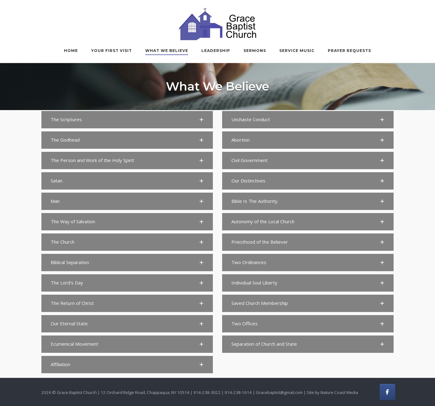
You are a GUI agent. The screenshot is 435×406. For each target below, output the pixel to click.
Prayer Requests (349, 50)
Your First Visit (111, 50)
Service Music (297, 50)
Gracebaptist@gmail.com (279, 392)
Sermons (254, 50)
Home (71, 50)
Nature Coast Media (339, 392)
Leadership (215, 50)
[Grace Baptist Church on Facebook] (387, 392)
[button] (127, 119)
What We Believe (166, 50)
